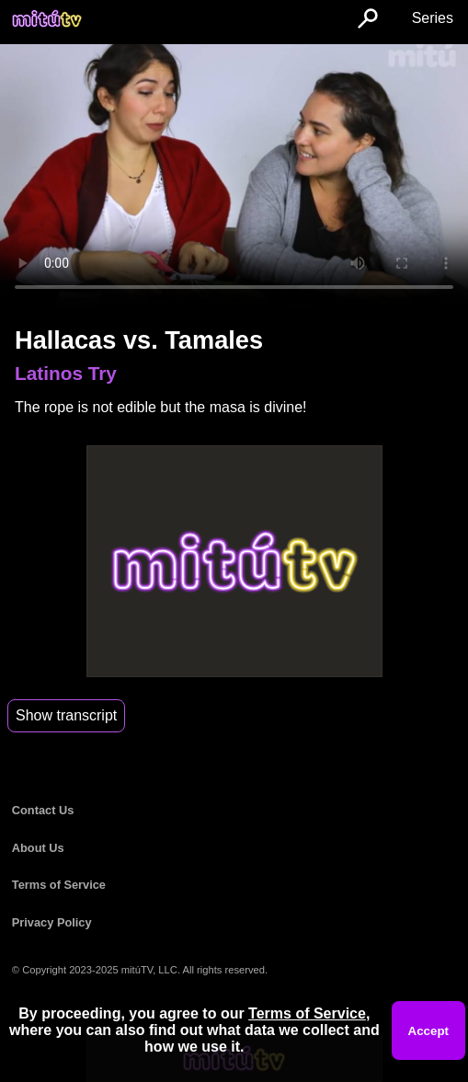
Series (432, 18)
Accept (428, 1031)
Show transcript (66, 715)
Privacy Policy (52, 922)
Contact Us (43, 810)
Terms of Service (59, 885)
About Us (38, 848)
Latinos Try (66, 373)
